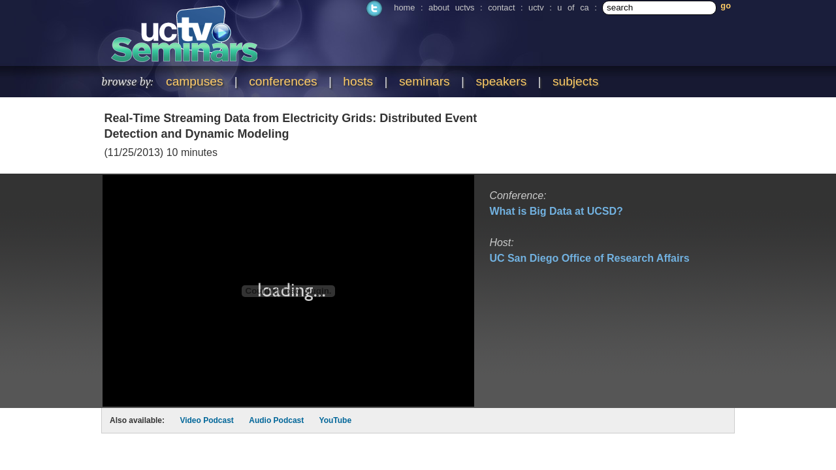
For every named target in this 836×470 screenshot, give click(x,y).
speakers (500, 81)
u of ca (572, 7)
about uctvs (451, 7)
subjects (575, 81)
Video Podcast (206, 420)
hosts (358, 81)
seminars (424, 81)
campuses (194, 81)
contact (501, 7)
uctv (535, 7)
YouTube (335, 420)
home (404, 7)
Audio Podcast (276, 420)
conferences (283, 81)
